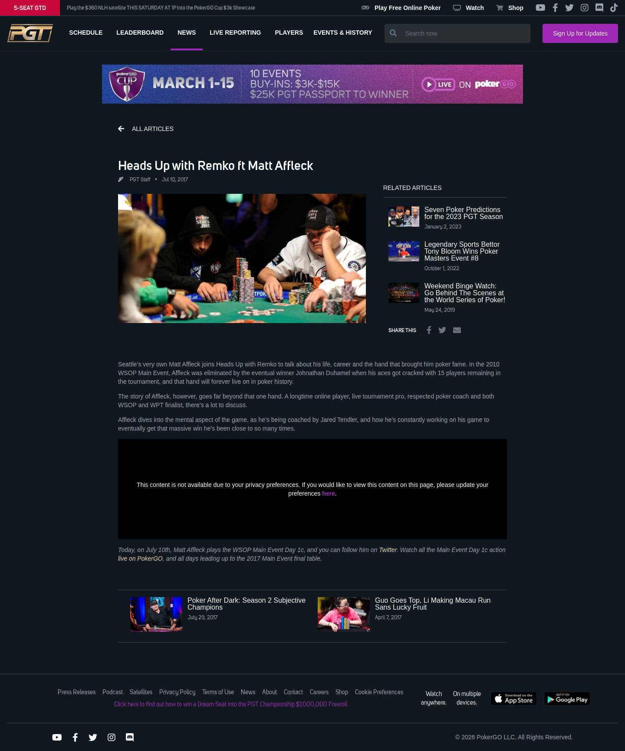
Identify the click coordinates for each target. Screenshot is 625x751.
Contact (293, 692)
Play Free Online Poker (401, 7)
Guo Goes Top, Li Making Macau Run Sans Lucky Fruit (433, 604)
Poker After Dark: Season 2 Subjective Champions (247, 604)
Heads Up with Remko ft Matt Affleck (215, 165)
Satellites (141, 692)
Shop (509, 7)
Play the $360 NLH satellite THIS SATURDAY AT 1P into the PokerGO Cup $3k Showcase (161, 8)
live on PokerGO (140, 558)
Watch (468, 7)
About (269, 692)
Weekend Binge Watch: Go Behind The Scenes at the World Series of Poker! (464, 293)
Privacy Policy (177, 692)
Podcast (112, 692)
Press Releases (76, 692)
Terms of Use (218, 692)
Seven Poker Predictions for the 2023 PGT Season (463, 213)
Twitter (387, 549)
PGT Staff (140, 180)
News (248, 692)
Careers (319, 692)
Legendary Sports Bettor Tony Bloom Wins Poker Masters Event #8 (462, 251)
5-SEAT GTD (30, 7)
